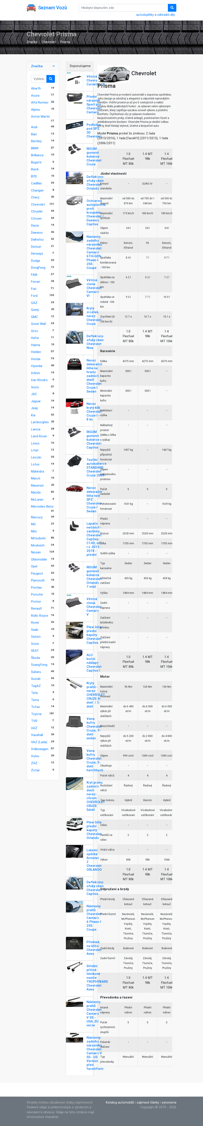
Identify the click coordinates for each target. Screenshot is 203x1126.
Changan (37, 190)
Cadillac (36, 183)
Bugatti (36, 162)
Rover (35, 622)
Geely (35, 310)
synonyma (169, 1102)
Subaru (36, 672)
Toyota (36, 714)
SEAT (35, 650)
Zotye (35, 770)
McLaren (37, 499)
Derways (37, 253)
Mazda (36, 492)
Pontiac (36, 587)
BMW (34, 148)
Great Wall (38, 324)
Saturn (36, 636)
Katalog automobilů (120, 1102)
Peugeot (37, 573)
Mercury (37, 517)
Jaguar (36, 401)
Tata (34, 693)
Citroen (36, 218)
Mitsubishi (38, 538)
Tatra (35, 700)
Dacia (35, 225)
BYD (34, 176)
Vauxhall (37, 735)
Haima (35, 345)
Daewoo (37, 232)
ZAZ (34, 763)
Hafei (35, 338)
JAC (34, 394)
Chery (35, 197)
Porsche (37, 594)
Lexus (35, 443)
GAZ (34, 303)
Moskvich (37, 545)
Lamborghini (40, 422)
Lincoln (36, 457)
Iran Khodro (39, 380)
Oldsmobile (39, 559)
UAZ (34, 728)
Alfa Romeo (39, 102)
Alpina (35, 109)
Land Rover (39, 436)
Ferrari (35, 282)
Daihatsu (37, 239)
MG (33, 524)
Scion (35, 644)
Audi (34, 127)
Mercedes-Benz (42, 506)
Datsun (36, 246)
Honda (35, 359)
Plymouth (38, 580)
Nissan (36, 552)
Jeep (34, 408)
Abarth (36, 88)
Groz (34, 331)
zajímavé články (148, 1102)
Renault (36, 608)
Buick (35, 169)
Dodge (35, 261)
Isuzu (35, 387)
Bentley (36, 141)
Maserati (37, 485)
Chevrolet (49, 42)
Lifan (34, 450)
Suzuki (35, 679)
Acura (35, 95)
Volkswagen (39, 749)
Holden (36, 352)
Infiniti (35, 373)
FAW (34, 275)
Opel (34, 566)
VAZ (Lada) (39, 742)
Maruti (35, 478)
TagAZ (36, 686)
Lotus (35, 464)
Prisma (65, 42)
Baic (34, 134)
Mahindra (37, 471)
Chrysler (37, 211)
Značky (32, 42)
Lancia (35, 429)
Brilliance (37, 155)
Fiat (33, 289)
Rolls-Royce (39, 615)
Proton (36, 601)
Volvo (35, 756)
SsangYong (39, 665)
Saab (34, 630)
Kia (33, 415)
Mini (34, 531)
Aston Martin (40, 116)
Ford (34, 296)
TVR (34, 721)
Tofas (35, 707)
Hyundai (36, 366)
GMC (34, 317)
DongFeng (38, 267)
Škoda (35, 658)
